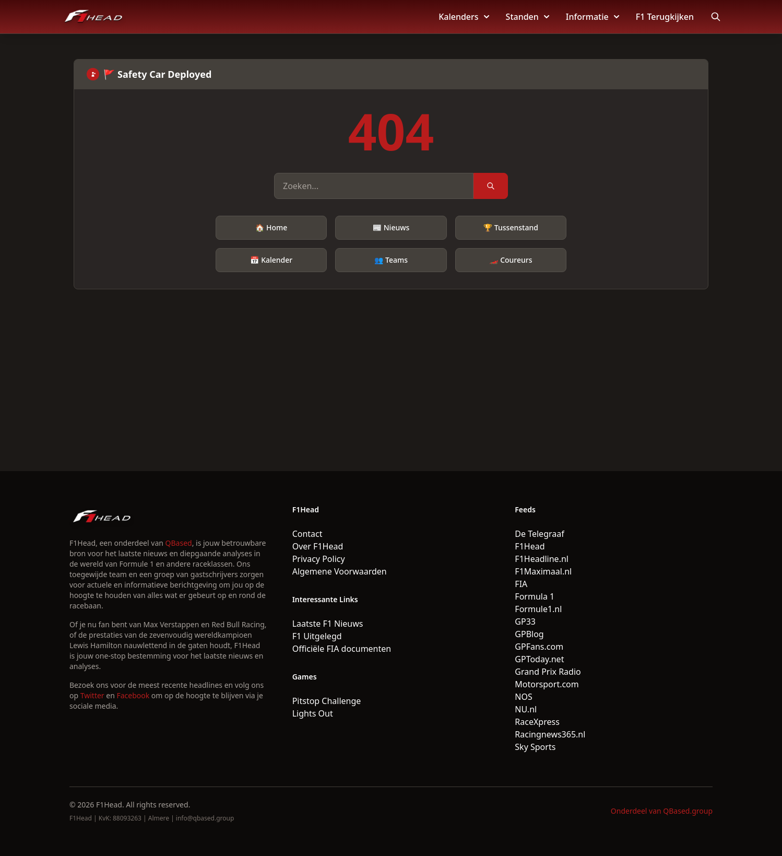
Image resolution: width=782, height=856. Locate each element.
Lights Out (312, 713)
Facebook (132, 695)
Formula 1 (534, 596)
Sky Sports (535, 747)
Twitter (92, 695)
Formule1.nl (538, 609)
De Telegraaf (539, 534)
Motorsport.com (546, 684)
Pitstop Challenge (326, 701)
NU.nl (526, 709)
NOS (523, 696)
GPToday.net (539, 659)
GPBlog (529, 634)
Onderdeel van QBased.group (662, 811)
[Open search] (715, 16)
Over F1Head (317, 546)
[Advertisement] (391, 368)
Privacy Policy (318, 559)
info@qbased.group (205, 818)
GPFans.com (539, 646)
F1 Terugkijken (665, 16)
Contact (307, 534)
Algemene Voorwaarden (339, 571)
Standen (527, 16)
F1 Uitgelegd (317, 636)
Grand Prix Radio (547, 671)
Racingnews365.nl (550, 734)
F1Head (529, 546)
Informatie (592, 16)
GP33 (525, 621)
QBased (178, 543)
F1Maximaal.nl (543, 571)
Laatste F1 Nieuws (327, 623)
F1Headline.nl (541, 559)
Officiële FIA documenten (342, 648)
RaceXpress (537, 722)
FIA (521, 584)
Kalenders (464, 16)
